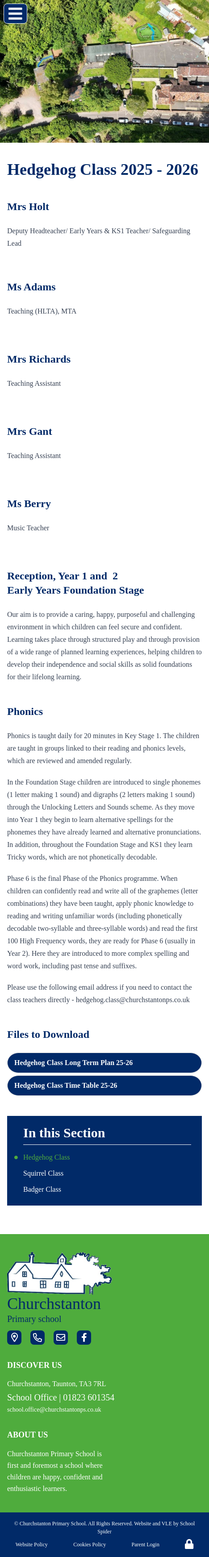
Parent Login (145, 1544)
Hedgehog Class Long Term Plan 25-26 (73, 1062)
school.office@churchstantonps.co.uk (54, 1409)
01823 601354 (88, 1397)
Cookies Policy (89, 1544)
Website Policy (32, 1544)
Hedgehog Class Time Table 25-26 (65, 1085)
